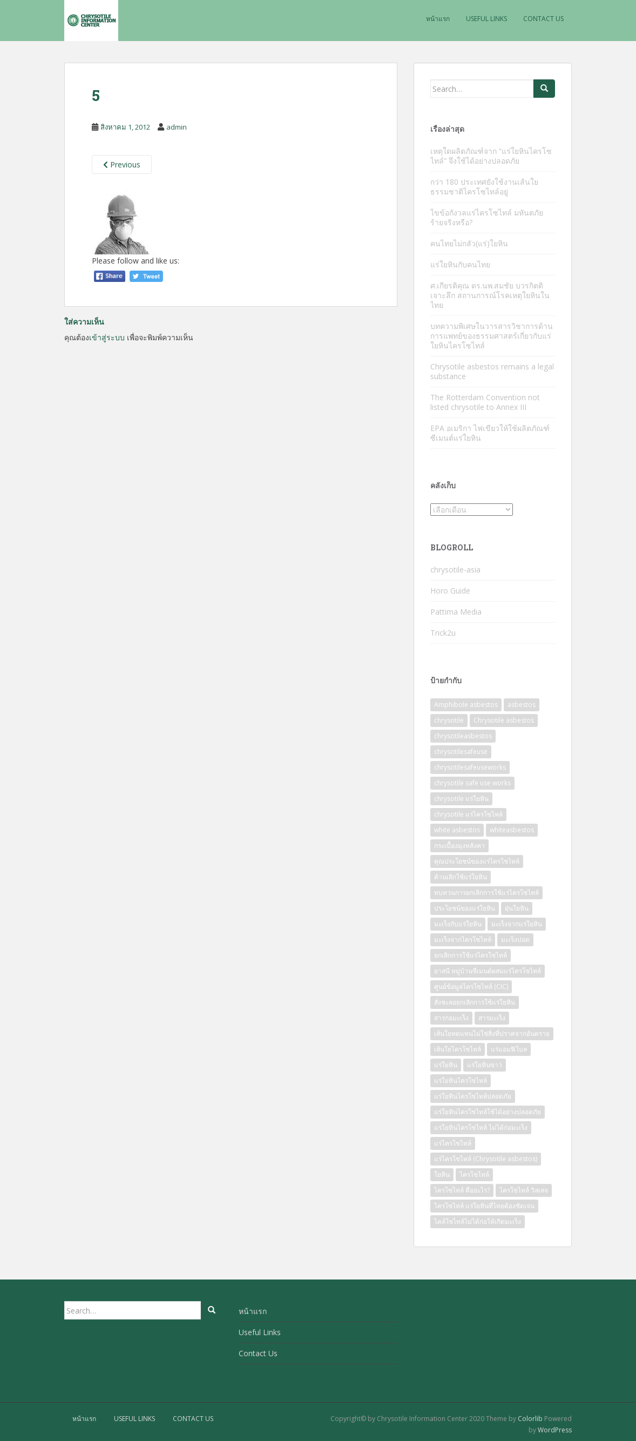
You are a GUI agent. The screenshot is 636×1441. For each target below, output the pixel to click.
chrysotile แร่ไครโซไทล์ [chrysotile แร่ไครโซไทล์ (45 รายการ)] (468, 814)
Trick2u (443, 633)
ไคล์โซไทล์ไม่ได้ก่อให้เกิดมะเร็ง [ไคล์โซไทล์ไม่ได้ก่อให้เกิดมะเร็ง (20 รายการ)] (477, 1221)
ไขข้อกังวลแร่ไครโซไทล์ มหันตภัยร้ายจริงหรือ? (486, 217)
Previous (121, 164)
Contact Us (543, 18)
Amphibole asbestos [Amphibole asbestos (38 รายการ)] (466, 704)
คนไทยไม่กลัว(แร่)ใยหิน (469, 243)
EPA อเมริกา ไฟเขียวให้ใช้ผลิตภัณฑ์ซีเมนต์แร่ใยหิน (490, 433)
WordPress (555, 1430)
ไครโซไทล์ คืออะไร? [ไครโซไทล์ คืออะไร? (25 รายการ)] (462, 1190)
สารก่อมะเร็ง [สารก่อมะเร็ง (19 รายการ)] (451, 1017)
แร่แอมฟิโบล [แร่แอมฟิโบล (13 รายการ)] (509, 1049)
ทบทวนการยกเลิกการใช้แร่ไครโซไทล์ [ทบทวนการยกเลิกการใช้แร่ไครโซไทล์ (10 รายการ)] (486, 892)
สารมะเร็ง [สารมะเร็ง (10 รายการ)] (491, 1017)
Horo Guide (450, 590)
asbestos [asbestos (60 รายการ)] (522, 704)
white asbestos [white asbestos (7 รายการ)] (457, 829)
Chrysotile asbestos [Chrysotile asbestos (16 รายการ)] (503, 720)
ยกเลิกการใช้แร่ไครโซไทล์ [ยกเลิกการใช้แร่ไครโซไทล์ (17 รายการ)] (470, 955)
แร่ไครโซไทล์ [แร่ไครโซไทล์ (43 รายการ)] (452, 1143)
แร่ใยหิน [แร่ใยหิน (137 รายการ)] (445, 1064)
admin (176, 127)
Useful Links (486, 18)
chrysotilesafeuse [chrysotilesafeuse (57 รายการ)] (461, 751)
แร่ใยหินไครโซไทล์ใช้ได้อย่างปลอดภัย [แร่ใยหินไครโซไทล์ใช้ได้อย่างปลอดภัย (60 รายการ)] (487, 1111)
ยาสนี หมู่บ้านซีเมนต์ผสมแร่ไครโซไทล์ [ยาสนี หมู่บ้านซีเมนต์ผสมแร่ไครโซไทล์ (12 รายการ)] (487, 970)
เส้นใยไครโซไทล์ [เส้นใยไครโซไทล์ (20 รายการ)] (457, 1049)
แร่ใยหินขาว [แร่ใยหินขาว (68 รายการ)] (484, 1064)
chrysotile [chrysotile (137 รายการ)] (449, 720)
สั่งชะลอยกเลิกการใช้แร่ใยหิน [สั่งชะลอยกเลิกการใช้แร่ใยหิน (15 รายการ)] (474, 1002)
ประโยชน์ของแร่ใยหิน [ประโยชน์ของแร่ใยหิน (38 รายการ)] (464, 908)
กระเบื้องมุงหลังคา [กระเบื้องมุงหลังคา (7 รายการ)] (459, 845)
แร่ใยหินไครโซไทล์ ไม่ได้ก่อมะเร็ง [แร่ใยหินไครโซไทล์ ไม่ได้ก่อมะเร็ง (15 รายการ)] (480, 1127)
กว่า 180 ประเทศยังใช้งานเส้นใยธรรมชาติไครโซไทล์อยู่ (484, 187)
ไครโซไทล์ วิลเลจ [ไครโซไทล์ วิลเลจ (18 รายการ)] (523, 1190)
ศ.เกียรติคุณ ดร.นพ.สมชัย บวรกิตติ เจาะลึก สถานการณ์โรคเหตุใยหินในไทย (490, 295)
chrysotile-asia (455, 569)
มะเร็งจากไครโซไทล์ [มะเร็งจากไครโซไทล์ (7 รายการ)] (462, 939)
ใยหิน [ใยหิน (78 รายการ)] (442, 1174)
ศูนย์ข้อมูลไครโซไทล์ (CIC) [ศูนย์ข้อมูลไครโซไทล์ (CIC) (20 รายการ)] (471, 986)
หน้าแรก (438, 18)
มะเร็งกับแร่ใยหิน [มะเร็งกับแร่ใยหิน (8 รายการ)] (458, 923)
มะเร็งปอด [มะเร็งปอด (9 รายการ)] (515, 939)
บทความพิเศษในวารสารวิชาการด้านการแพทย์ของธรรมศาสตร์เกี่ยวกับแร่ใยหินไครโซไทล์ (491, 336)
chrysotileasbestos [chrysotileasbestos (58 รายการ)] (463, 735)
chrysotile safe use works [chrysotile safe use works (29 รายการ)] (472, 782)
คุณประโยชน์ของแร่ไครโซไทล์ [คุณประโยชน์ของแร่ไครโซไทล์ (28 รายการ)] (476, 861)
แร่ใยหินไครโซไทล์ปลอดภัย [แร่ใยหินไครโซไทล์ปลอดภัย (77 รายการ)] (472, 1096)
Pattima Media (456, 612)
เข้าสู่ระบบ (107, 337)
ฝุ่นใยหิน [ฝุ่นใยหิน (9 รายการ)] (517, 908)
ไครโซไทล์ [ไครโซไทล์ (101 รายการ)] (474, 1174)
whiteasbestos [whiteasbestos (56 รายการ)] (512, 829)
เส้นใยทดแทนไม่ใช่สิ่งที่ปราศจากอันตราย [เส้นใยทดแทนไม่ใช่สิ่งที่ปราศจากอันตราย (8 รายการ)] (492, 1033)
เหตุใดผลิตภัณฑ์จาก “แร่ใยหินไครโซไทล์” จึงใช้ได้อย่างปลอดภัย (491, 156)
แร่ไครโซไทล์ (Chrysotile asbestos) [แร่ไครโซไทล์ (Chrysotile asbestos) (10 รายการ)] (485, 1158)
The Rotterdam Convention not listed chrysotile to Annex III (485, 402)
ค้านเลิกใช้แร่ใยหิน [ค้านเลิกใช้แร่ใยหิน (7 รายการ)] (460, 876)
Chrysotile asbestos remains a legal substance (492, 371)
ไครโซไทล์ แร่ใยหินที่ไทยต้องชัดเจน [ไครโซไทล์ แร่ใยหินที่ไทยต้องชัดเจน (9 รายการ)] (484, 1205)
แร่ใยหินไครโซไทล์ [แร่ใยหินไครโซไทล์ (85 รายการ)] (460, 1080)
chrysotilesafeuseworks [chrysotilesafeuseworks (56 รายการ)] (470, 767)
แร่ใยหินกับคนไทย (460, 264)
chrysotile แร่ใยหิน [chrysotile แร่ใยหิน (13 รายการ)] (461, 798)
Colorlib (530, 1418)
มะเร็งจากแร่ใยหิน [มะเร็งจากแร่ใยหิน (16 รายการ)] (516, 923)
